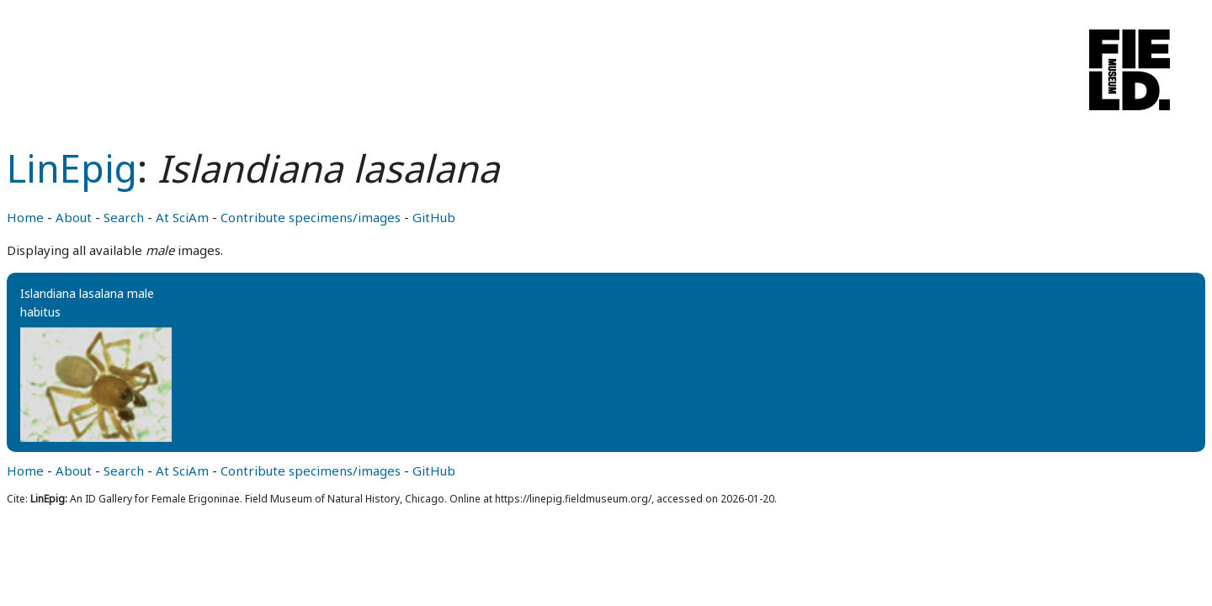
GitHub (433, 217)
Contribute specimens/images (311, 217)
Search (124, 217)
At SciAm (182, 217)
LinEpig (72, 168)
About (74, 217)
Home (25, 217)
